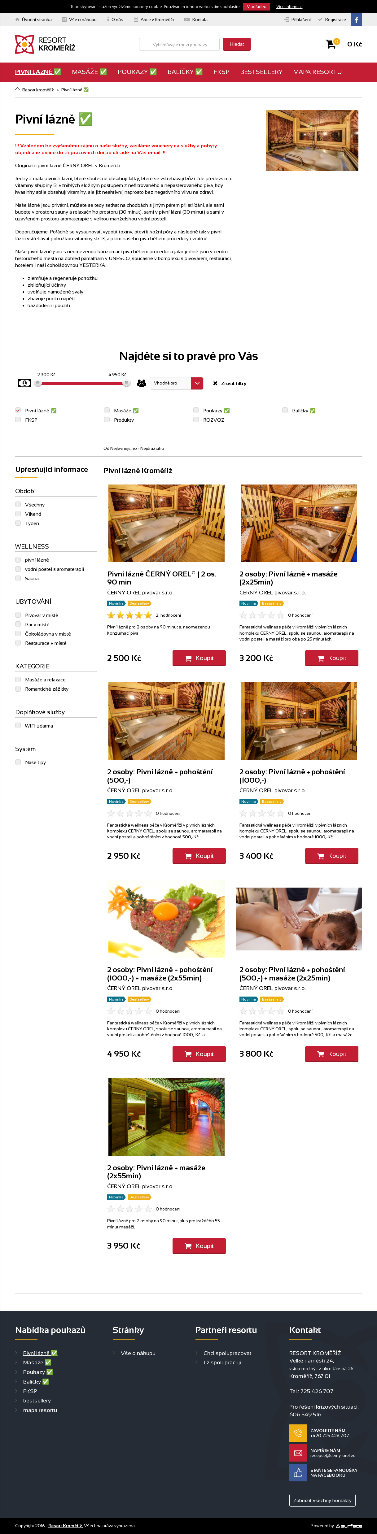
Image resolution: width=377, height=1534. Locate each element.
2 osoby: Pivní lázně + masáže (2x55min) (156, 1171)
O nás (115, 19)
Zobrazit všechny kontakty (322, 1500)
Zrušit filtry (233, 383)
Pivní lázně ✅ (38, 71)
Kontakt (196, 19)
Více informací (289, 6)
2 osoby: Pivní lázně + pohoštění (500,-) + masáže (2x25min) (292, 973)
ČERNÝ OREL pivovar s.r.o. (140, 592)
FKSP (221, 71)
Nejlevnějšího (123, 448)
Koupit (199, 658)
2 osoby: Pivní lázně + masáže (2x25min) (288, 578)
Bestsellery (139, 603)
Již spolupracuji (222, 1362)
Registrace (332, 19)
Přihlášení (297, 19)
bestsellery (261, 71)
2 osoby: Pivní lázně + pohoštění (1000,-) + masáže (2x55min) (160, 973)
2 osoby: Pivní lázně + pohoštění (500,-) (160, 775)
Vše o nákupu (79, 19)
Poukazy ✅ (137, 71)
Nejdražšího (152, 448)
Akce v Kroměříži (154, 19)
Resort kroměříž (38, 89)
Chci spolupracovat (228, 1353)
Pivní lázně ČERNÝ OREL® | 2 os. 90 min (161, 578)
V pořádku (256, 6)
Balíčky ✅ (185, 71)
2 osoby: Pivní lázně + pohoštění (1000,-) (292, 775)
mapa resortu (317, 71)
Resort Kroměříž (65, 1525)
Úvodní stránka (33, 19)
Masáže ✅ (89, 71)
